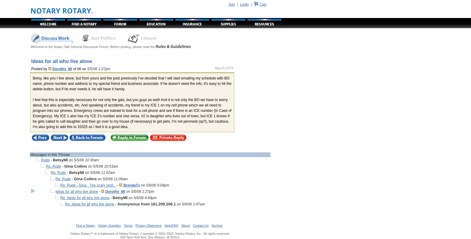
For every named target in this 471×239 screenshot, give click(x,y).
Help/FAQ (171, 225)
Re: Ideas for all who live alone (84, 198)
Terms (128, 225)
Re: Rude (53, 166)
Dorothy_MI (62, 69)
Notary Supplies (109, 225)
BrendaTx (131, 185)
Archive (217, 225)
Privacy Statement (148, 225)
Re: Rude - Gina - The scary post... (88, 185)
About (185, 225)
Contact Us (201, 225)
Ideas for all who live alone (77, 192)
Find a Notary (85, 225)
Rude (45, 160)
